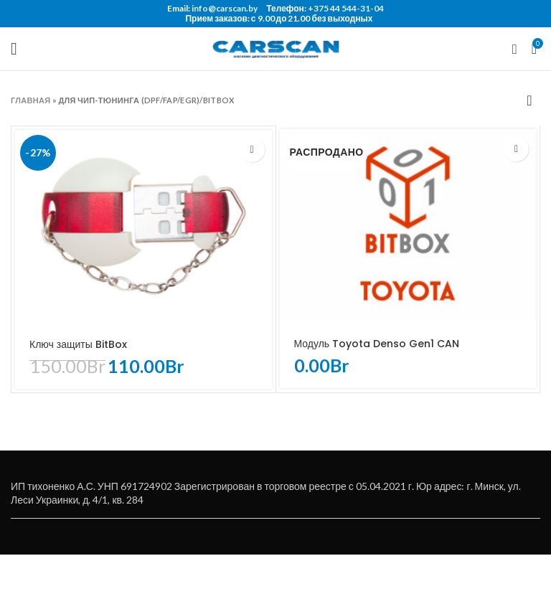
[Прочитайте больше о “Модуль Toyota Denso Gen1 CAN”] (516, 148)
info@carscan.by (225, 8)
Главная (30, 100)
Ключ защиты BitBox (78, 344)
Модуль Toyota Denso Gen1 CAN (377, 343)
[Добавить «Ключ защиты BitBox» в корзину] (252, 149)
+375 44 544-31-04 (346, 8)
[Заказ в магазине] (529, 99)
